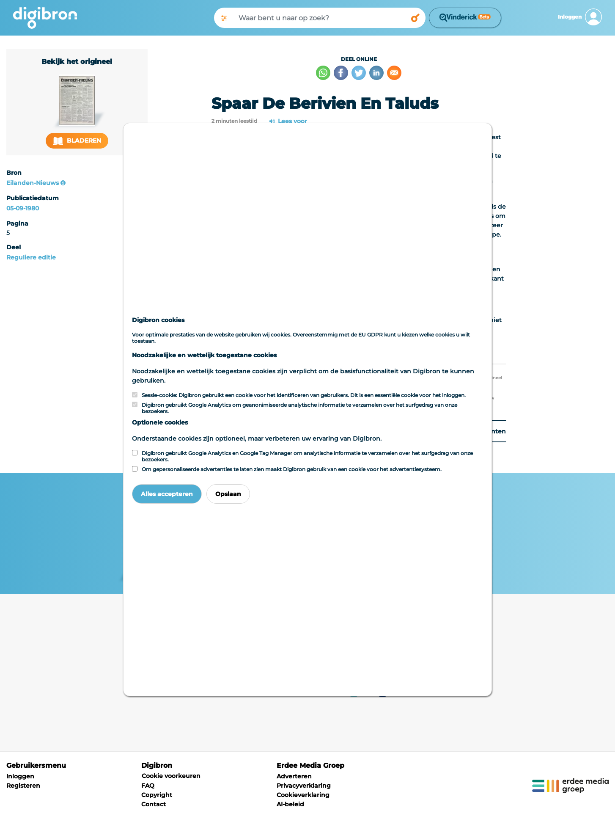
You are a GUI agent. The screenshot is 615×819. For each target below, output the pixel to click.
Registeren (23, 785)
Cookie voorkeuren (171, 776)
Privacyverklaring (304, 785)
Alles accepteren (167, 494)
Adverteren (294, 776)
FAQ (147, 785)
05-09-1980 (22, 208)
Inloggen (20, 776)
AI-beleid (290, 804)
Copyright (156, 795)
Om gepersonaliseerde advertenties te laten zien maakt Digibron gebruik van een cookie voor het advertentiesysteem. (292, 469)
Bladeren (77, 141)
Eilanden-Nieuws (32, 183)
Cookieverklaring (303, 795)
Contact (153, 804)
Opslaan (228, 494)
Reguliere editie (31, 257)
